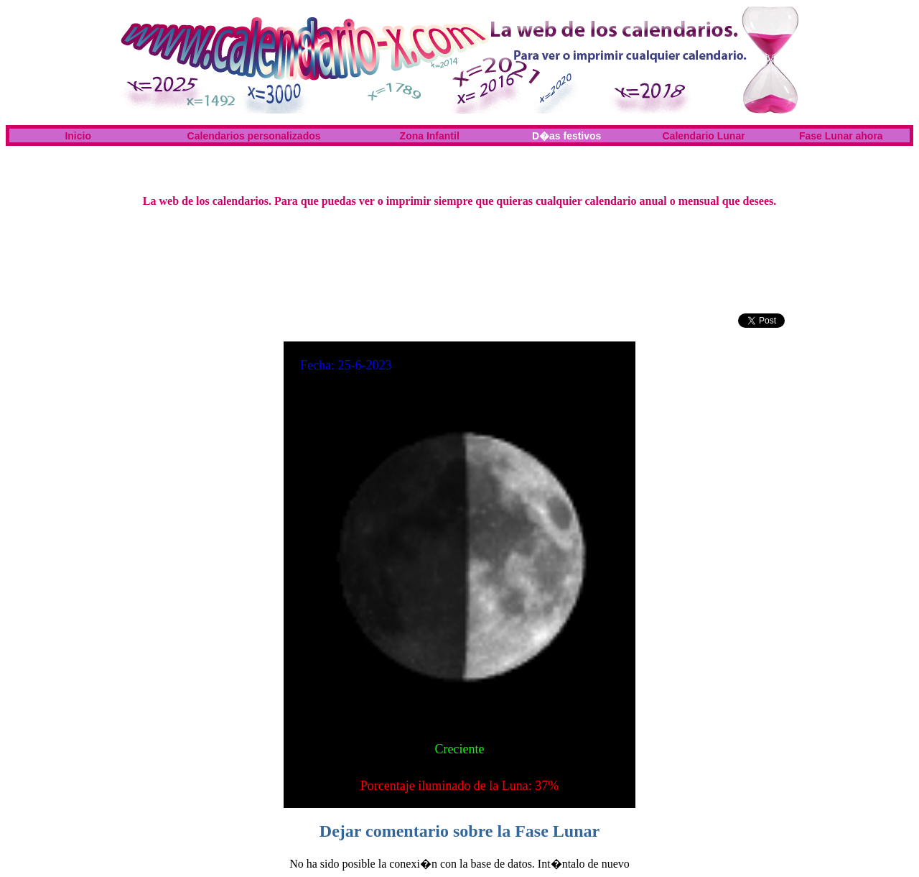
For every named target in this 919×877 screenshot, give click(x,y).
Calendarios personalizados (254, 136)
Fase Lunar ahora (841, 136)
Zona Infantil (430, 136)
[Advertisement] (459, 162)
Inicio (78, 136)
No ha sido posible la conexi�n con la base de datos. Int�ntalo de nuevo (459, 864)
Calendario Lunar (704, 136)
